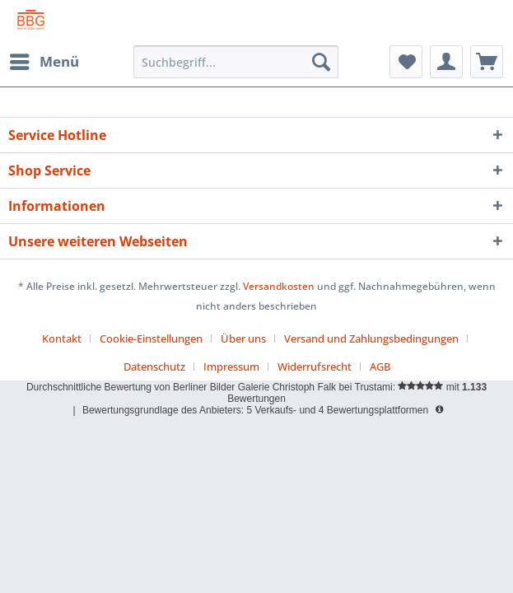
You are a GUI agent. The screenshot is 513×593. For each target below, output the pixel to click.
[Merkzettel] (405, 61)
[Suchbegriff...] (235, 61)
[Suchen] (321, 61)
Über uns (243, 338)
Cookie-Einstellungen (151, 338)
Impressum (231, 366)
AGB (380, 366)
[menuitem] (43, 61)
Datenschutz (154, 366)
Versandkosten (279, 286)
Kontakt (62, 338)
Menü (44, 60)
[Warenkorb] (486, 61)
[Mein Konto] (446, 61)
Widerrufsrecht (314, 366)
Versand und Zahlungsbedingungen (371, 338)
